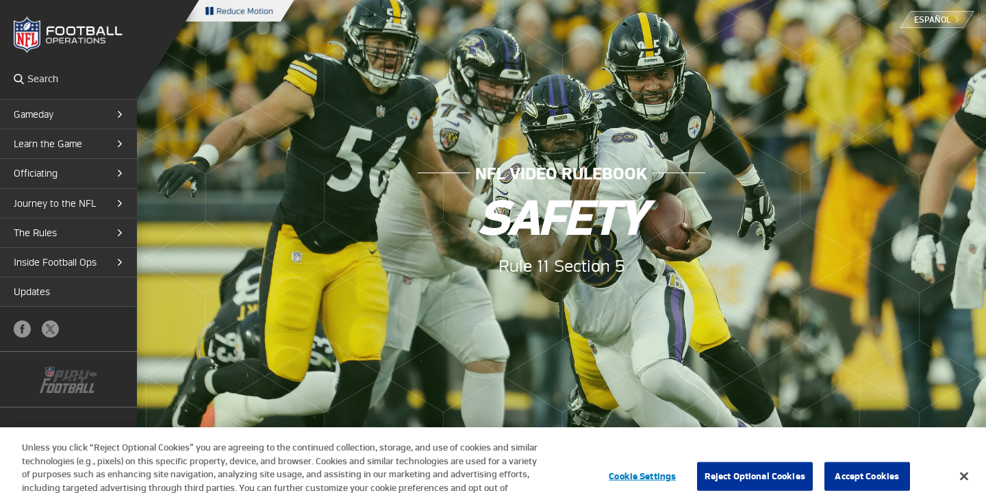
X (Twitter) (50, 329)
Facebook (22, 329)
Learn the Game (48, 143)
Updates (32, 291)
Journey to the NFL (55, 203)
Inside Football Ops (55, 262)
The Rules (35, 232)
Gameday (33, 114)
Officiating (36, 173)
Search (19, 78)
